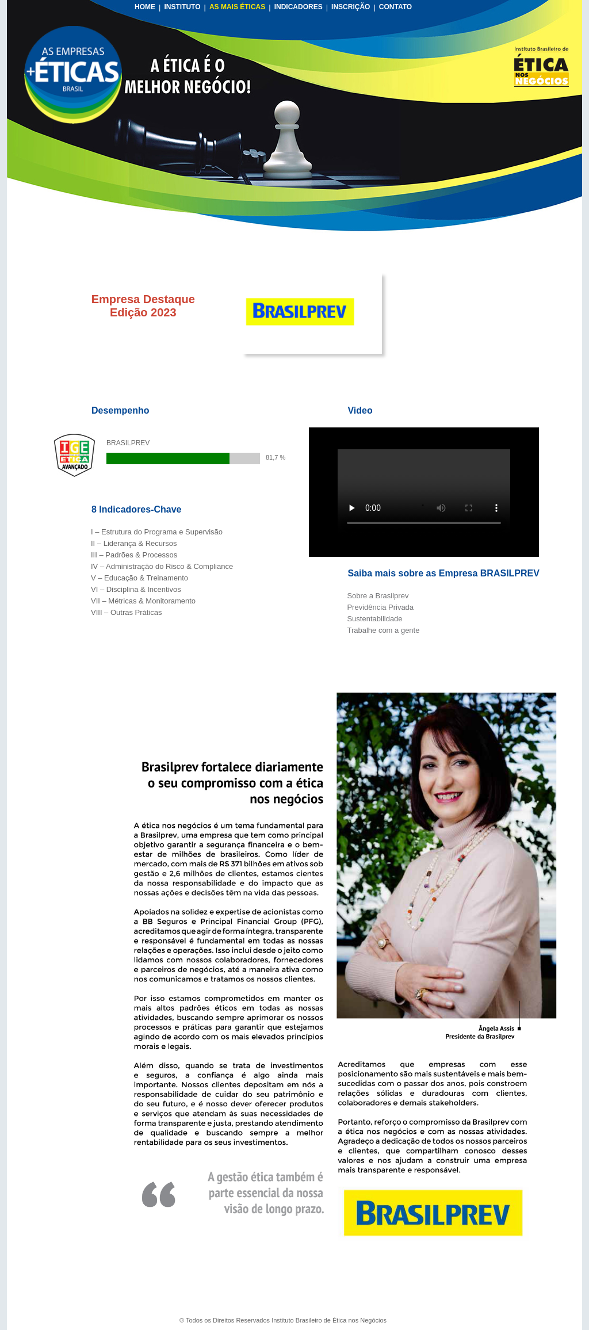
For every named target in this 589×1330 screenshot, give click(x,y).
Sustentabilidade (374, 618)
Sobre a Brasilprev (377, 595)
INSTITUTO (182, 7)
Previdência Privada (380, 607)
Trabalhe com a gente (383, 630)
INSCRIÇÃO (350, 7)
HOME (145, 7)
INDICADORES (298, 7)
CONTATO (395, 7)
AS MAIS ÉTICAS (237, 7)
